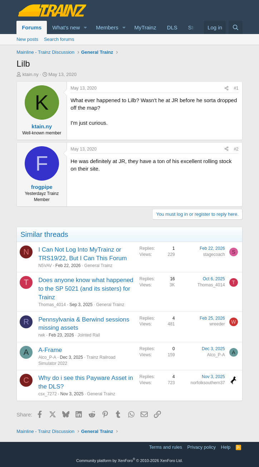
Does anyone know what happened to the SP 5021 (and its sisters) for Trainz (85, 289)
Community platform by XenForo (129, 460)
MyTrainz (145, 27)
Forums (31, 27)
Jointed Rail (89, 335)
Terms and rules (165, 447)
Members (107, 27)
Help (226, 447)
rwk (41, 335)
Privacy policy (201, 447)
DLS (172, 27)
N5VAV (45, 265)
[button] (85, 27)
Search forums (59, 39)
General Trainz (98, 265)
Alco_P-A (47, 357)
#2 (236, 149)
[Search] (236, 27)
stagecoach (214, 254)
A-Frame (50, 350)
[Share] (226, 88)
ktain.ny (31, 74)
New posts (27, 39)
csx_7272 (47, 393)
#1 (236, 88)
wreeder (217, 324)
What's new (66, 27)
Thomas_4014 (52, 304)
